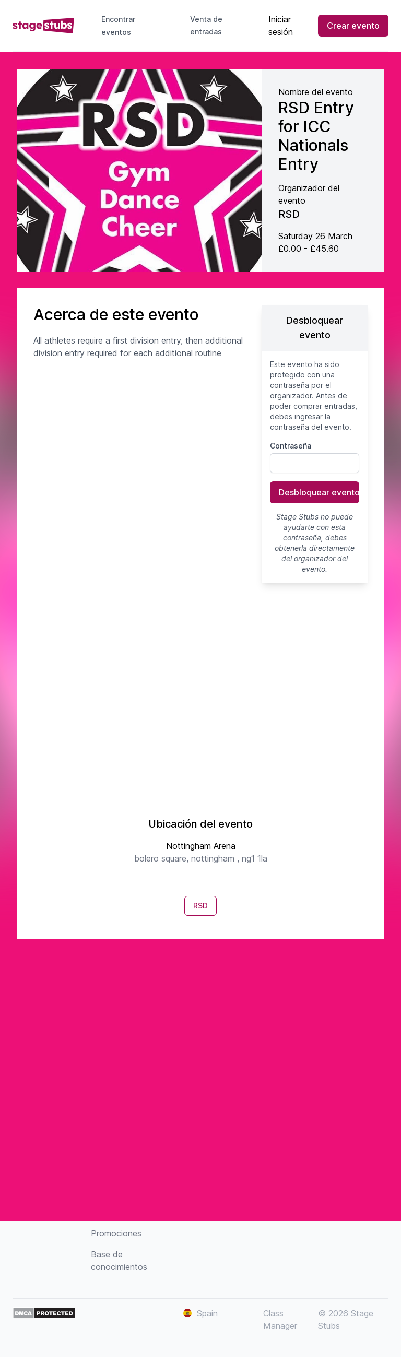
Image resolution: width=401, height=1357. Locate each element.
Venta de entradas (214, 25)
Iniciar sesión (280, 25)
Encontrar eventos (118, 26)
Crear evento (353, 25)
